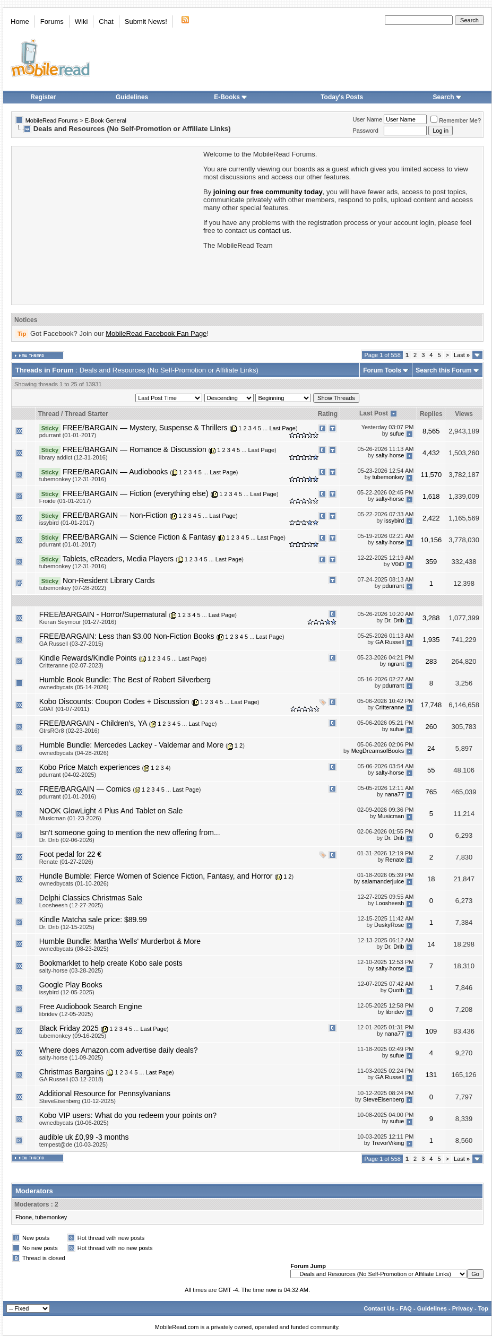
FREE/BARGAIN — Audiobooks (115, 471)
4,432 (431, 453)
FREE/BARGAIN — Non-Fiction (115, 515)
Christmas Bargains (71, 1072)
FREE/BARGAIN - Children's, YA (93, 723)
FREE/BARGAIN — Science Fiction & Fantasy (139, 537)
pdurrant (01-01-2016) (68, 796)
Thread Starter (86, 414)
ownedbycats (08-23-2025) (74, 948)
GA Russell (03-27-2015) (71, 643)
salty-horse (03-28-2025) (71, 970)
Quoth (396, 990)
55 (431, 770)
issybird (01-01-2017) (66, 522)
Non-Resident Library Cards (109, 580)
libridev (394, 1012)
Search (447, 97)
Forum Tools (382, 370)
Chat (106, 21)
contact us (273, 231)
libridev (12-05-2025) (66, 1014)
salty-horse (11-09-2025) (71, 1057)
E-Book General (105, 120)
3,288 (431, 618)
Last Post (373, 413)
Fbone (23, 1217)
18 (431, 879)
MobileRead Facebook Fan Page (156, 333)
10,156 (431, 540)
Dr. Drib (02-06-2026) (66, 840)
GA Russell (389, 642)
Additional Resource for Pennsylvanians (104, 1093)
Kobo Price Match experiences (89, 767)
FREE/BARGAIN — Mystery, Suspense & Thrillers (145, 427)
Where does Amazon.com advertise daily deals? (118, 1050)
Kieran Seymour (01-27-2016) (78, 622)
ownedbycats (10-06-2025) (74, 1123)
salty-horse (390, 455)
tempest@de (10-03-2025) (73, 1144)
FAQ (406, 1308)
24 (431, 748)
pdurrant (393, 586)
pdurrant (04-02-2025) (68, 774)
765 (431, 792)
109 (431, 1031)
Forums (52, 21)
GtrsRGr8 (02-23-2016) (69, 730)
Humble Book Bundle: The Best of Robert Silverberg (125, 679)
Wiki (81, 21)
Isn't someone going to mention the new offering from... (129, 832)
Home (20, 21)
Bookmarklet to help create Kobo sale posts (111, 963)
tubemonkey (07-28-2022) (73, 588)
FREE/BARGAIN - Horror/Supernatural (103, 614)
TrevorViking (388, 1143)
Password (365, 130)
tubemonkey (388, 477)
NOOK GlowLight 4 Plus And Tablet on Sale (111, 810)
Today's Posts (342, 97)
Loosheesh (390, 903)
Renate (394, 860)
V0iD (397, 564)
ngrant (395, 664)
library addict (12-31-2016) (73, 457)
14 (431, 944)
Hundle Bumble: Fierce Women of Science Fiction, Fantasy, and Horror (156, 876)
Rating (328, 414)
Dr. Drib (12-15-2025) (66, 927)
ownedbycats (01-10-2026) (74, 883)
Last (462, 355)
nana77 (394, 795)
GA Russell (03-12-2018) (71, 1079)
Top (483, 1308)
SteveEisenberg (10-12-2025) (77, 1101)
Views (464, 414)
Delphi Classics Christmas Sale (91, 897)
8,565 (431, 431)
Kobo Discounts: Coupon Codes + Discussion (114, 701)
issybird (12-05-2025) (66, 992)
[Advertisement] (107, 224)
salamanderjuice (382, 882)
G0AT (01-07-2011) (64, 709)
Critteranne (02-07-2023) (71, 665)
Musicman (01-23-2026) (70, 818)
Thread (48, 414)
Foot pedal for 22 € (70, 854)
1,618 (431, 496)
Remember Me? (455, 120)
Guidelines (132, 97)
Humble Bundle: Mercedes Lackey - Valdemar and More (131, 745)
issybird (394, 521)
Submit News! (146, 21)
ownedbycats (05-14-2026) (74, 687)
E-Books (230, 97)
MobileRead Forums (51, 120)
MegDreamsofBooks (377, 751)
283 (431, 661)
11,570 (431, 475)
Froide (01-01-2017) (65, 501)
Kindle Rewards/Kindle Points (88, 658)
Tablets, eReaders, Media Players (118, 558)
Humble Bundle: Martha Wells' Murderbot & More (120, 941)
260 (431, 727)
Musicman (390, 816)
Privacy (462, 1308)
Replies (431, 414)
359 (431, 562)
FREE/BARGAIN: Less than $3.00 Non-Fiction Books (126, 636)
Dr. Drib (394, 620)
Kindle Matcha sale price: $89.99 (93, 919)
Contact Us (379, 1308)
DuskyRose (389, 925)
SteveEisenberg (383, 1099)
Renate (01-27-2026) (66, 861)
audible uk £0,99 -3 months (84, 1137)
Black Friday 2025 (69, 1028)
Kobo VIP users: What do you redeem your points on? (128, 1115)
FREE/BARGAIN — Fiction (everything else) (136, 493)
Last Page (282, 428)
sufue (397, 433)
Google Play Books (70, 985)
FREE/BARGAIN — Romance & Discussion (134, 449)
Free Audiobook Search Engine (90, 1006)
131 (431, 1075)
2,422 (431, 518)
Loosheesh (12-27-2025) (71, 905)
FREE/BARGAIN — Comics (85, 789)
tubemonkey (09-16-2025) (73, 1036)
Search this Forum (443, 370)
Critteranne (389, 707)
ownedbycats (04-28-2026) (74, 753)
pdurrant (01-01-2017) (68, 435)
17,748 (431, 705)
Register (43, 97)
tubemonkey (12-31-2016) (73, 479)
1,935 (431, 640)
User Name (368, 119)
